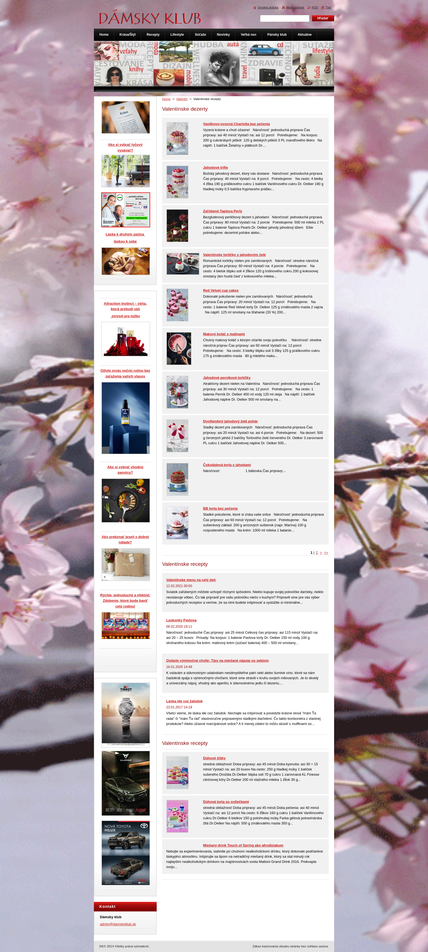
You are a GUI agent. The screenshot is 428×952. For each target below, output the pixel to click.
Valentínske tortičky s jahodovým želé (234, 255)
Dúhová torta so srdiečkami (226, 802)
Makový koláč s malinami (224, 334)
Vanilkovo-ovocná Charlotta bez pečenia (236, 124)
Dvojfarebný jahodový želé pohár (230, 421)
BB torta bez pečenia (220, 508)
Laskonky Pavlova (181, 620)
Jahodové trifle (215, 167)
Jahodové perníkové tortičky (227, 378)
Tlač (328, 7)
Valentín (182, 99)
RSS (315, 7)
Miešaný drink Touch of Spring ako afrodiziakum (243, 845)
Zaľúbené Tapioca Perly (222, 211)
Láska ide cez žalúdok (184, 701)
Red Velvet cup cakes (221, 290)
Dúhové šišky (214, 758)
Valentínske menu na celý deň (191, 580)
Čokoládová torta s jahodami (227, 465)
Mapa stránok (295, 7)
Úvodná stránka (268, 7)
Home (166, 99)
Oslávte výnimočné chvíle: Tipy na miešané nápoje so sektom (217, 660)
